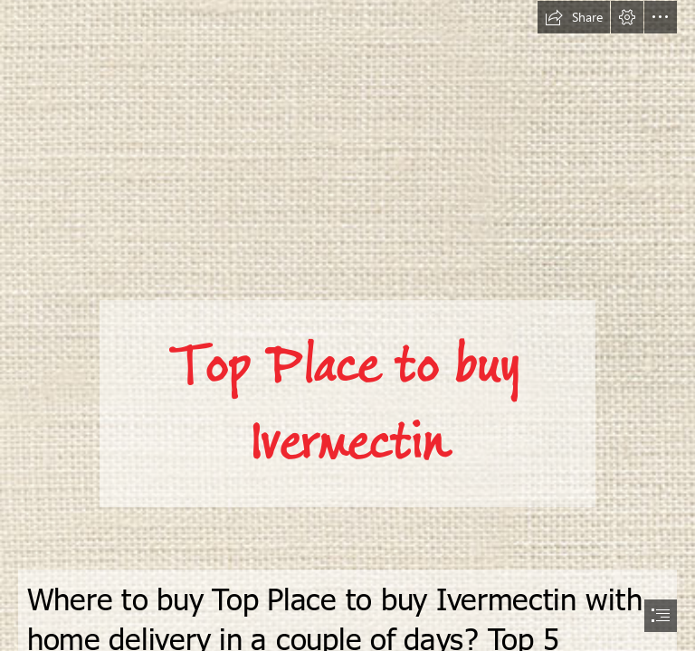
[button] (574, 17)
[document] (347, 325)
